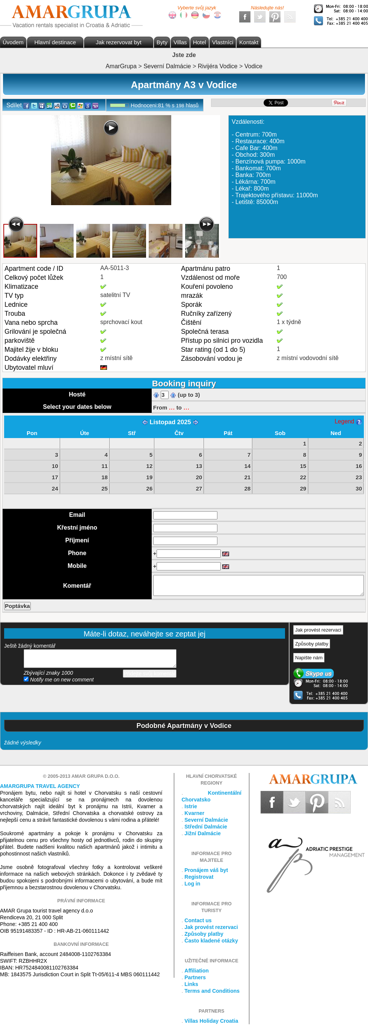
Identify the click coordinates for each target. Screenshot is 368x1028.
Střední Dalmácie (205, 827)
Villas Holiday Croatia (211, 1021)
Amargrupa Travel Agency (40, 786)
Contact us (197, 920)
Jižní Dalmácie (202, 833)
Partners (195, 977)
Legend (348, 421)
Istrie (190, 806)
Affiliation (196, 971)
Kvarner (194, 813)
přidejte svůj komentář (100, 658)
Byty (162, 42)
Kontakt (248, 42)
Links (191, 984)
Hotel (199, 42)
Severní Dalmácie (206, 820)
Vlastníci (223, 42)
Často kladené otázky (211, 941)
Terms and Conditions (212, 991)
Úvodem (13, 42)
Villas (180, 42)
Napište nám (309, 657)
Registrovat (198, 877)
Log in (192, 884)
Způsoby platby (311, 644)
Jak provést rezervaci (318, 630)
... (172, 407)
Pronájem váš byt (206, 870)
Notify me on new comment (59, 680)
